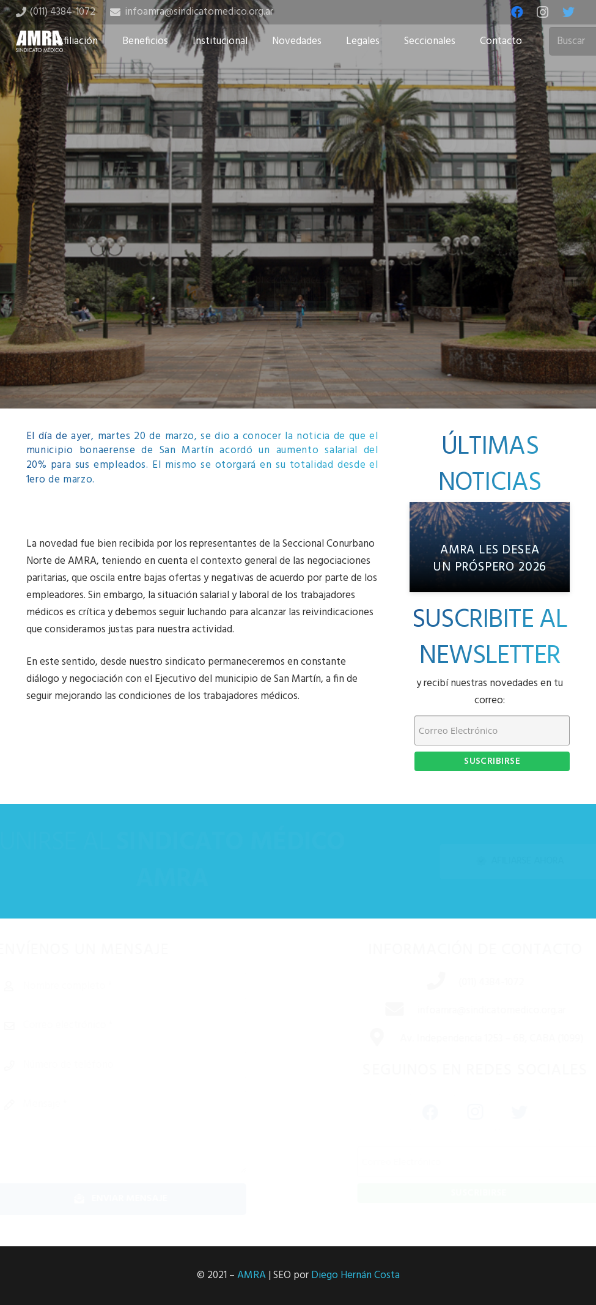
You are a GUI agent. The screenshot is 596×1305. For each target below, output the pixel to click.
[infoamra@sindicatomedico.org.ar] (378, 1011)
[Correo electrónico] (142, 1025)
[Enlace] (40, 41)
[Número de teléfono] (142, 1065)
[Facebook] (517, 12)
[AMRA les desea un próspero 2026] (490, 547)
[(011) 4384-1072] (420, 983)
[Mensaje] (142, 1131)
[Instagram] (543, 12)
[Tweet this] (298, 343)
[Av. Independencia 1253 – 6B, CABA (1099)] (361, 1039)
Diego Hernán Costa (355, 1275)
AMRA (251, 1275)
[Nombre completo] (142, 986)
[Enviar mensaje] (142, 1198)
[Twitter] (568, 12)
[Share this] (259, 343)
